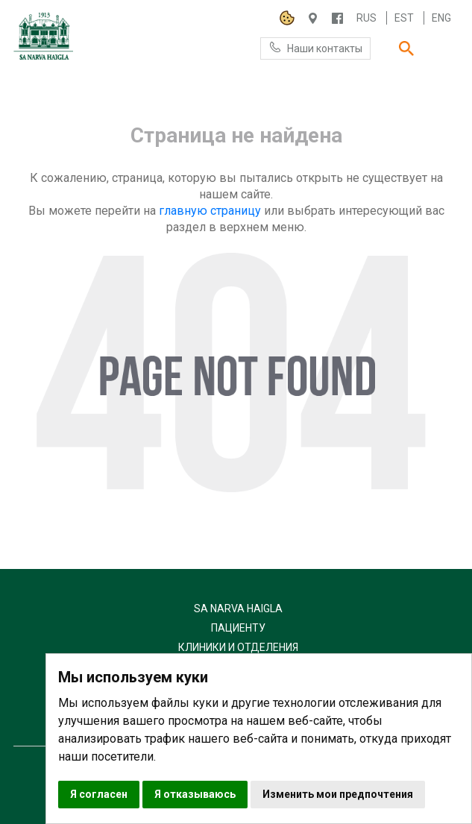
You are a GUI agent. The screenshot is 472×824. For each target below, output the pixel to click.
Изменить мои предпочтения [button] (337, 794)
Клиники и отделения (238, 647)
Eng (441, 18)
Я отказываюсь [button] (195, 794)
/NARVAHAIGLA (337, 18)
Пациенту (238, 628)
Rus (366, 18)
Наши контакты (315, 47)
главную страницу (210, 211)
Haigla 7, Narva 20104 (312, 18)
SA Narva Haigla (238, 608)
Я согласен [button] (99, 794)
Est (404, 18)
